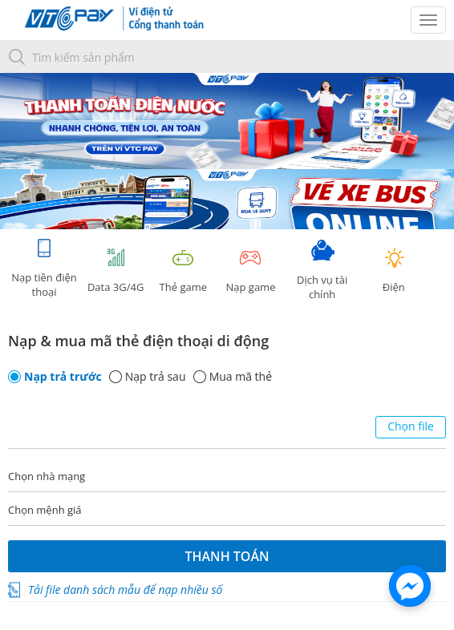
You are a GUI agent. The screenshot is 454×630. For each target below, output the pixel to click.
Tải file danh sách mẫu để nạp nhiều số (125, 589)
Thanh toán (226, 556)
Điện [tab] (394, 270)
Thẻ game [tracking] (183, 270)
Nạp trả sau (155, 376)
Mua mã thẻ (240, 376)
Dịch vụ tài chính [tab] (322, 270)
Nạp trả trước (63, 376)
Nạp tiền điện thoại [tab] (43, 268)
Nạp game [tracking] (250, 270)
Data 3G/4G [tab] (115, 270)
